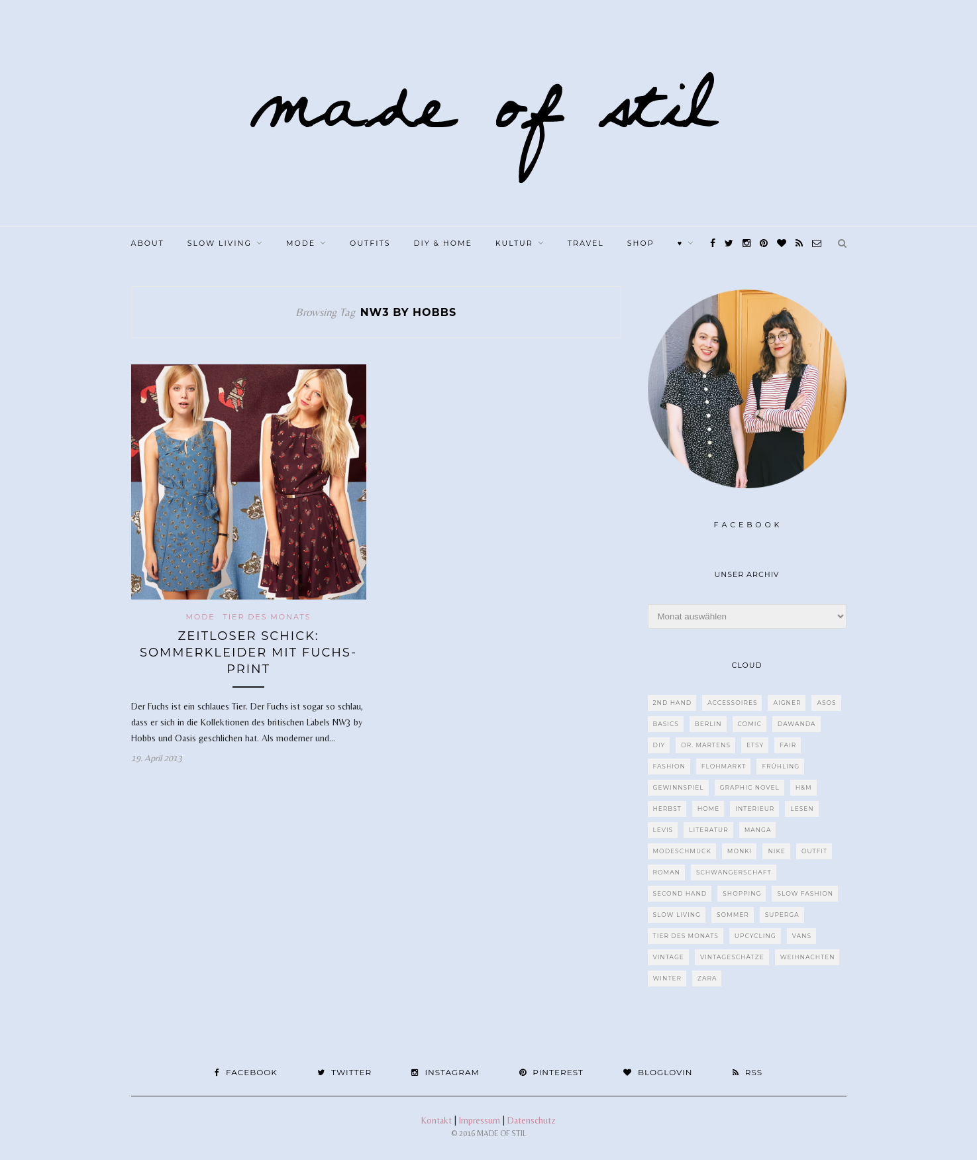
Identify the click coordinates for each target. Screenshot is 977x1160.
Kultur (514, 243)
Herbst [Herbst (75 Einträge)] (667, 808)
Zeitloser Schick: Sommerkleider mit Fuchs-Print (248, 652)
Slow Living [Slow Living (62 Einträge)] (677, 914)
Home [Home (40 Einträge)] (708, 808)
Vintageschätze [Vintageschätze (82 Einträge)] (732, 957)
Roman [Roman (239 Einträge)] (666, 872)
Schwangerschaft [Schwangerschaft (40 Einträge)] (734, 872)
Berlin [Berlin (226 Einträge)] (708, 723)
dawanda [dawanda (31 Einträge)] (797, 723)
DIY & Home (442, 243)
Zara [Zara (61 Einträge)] (707, 978)
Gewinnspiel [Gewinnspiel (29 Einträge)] (678, 787)
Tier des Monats (267, 616)
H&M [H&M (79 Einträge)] (804, 787)
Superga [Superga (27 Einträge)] (782, 914)
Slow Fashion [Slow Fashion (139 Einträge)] (805, 893)
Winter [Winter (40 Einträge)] (667, 978)
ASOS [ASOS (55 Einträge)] (826, 702)
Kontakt (436, 1120)
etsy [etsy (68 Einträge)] (755, 745)
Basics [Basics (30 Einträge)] (666, 723)
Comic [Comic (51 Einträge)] (750, 723)
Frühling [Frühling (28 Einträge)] (780, 766)
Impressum (479, 1120)
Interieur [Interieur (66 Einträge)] (754, 808)
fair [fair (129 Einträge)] (788, 745)
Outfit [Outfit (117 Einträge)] (814, 851)
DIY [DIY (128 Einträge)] (659, 745)
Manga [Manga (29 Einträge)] (758, 829)
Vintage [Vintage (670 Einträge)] (668, 957)
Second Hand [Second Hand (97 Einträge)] (680, 893)
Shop (640, 243)
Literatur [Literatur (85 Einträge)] (709, 829)
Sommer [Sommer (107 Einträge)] (733, 914)
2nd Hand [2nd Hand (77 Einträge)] (672, 702)
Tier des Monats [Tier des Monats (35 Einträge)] (686, 935)
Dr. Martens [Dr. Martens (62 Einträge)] (706, 745)
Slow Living (219, 243)
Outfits (370, 243)
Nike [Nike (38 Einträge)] (776, 851)
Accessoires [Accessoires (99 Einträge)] (732, 702)
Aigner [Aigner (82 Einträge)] (787, 702)
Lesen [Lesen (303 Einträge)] (801, 808)
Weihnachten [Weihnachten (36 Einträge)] (807, 957)
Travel (586, 243)
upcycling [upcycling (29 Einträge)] (755, 935)
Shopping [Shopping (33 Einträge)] (742, 893)
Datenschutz (531, 1120)
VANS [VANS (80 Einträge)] (801, 935)
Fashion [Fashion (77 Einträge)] (669, 766)
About (147, 243)
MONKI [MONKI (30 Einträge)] (739, 851)
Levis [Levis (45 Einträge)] (663, 829)
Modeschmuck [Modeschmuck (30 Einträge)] (682, 851)
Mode (300, 243)
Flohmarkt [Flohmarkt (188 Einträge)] (723, 766)
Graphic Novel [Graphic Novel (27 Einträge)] (750, 787)
